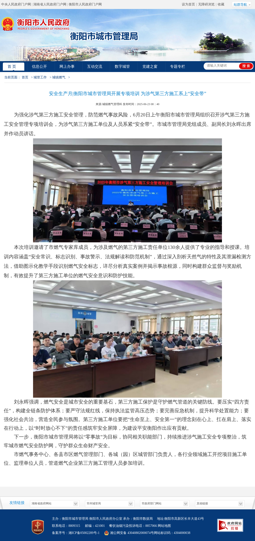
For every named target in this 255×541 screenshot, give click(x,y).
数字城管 (122, 66)
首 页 (12, 66)
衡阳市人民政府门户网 (85, 4)
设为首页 (188, 4)
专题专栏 (177, 66)
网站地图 (164, 526)
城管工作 (40, 77)
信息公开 (39, 66)
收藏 (221, 4)
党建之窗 (149, 66)
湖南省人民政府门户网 (49, 4)
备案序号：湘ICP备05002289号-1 (75, 533)
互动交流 (94, 66)
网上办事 (67, 66)
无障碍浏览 (206, 4)
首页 (25, 77)
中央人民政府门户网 (16, 4)
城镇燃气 (58, 77)
